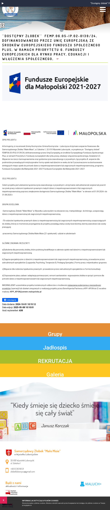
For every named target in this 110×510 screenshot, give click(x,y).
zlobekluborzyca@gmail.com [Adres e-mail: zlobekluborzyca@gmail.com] (23, 471)
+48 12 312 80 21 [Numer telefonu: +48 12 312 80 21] (17, 468)
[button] (2, 3)
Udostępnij (10, 300)
